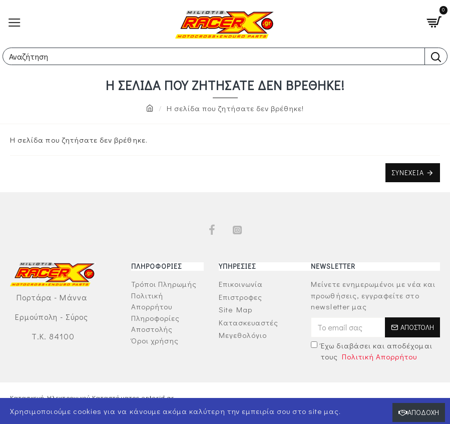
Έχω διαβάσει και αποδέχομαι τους (371, 351)
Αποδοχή (423, 412)
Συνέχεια (407, 172)
